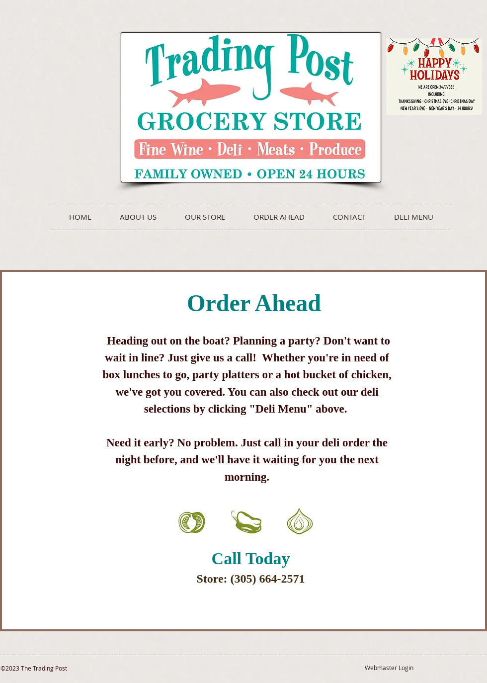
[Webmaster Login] (389, 668)
